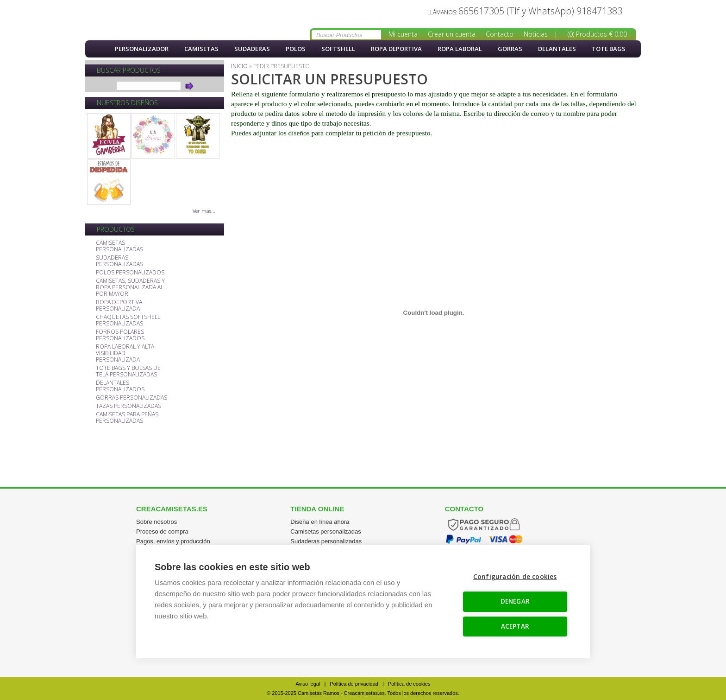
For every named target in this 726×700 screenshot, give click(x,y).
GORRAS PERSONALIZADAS (131, 398)
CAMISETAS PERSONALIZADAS (119, 246)
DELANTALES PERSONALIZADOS (120, 386)
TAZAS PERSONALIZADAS (128, 406)
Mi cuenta (403, 34)
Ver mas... (204, 210)
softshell (338, 49)
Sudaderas (252, 49)
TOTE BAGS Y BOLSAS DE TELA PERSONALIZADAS (128, 371)
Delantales (557, 49)
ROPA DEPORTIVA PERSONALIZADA (119, 305)
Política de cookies (409, 684)
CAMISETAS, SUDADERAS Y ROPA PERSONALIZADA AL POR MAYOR (130, 288)
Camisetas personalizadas (325, 531)
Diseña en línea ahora (319, 521)
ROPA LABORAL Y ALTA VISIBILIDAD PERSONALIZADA (125, 353)
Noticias (536, 34)
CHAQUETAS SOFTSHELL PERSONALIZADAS (128, 320)
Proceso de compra (162, 531)
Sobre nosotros (156, 521)
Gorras (510, 49)
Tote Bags (609, 49)
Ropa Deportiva (396, 49)
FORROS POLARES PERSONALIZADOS (120, 335)
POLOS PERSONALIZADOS (130, 272)
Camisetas (201, 49)
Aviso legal (307, 684)
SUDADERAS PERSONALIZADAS (119, 261)
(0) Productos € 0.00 (597, 34)
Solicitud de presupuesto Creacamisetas (136, 20)
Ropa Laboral (460, 49)
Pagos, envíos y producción (173, 541)
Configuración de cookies (515, 577)
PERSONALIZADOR (142, 49)
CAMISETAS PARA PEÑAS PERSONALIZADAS (127, 418)
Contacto (499, 34)
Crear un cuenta (452, 34)
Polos (296, 49)
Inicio (97, 48)
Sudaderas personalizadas (326, 541)
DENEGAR (515, 602)
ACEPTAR (515, 626)
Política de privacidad (354, 684)
